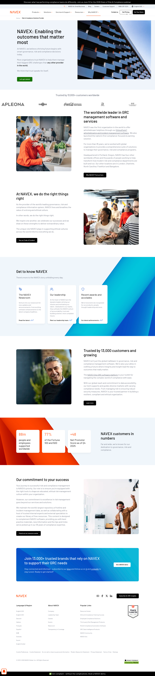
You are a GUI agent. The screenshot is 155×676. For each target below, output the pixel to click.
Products (35, 12)
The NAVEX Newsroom (25, 296)
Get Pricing (125, 12)
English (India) (20, 644)
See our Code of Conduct (27, 240)
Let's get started (25, 79)
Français (19, 626)
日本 (17, 633)
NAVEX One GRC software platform (102, 375)
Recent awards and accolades (91, 296)
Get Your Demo (139, 12)
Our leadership (58, 294)
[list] (138, 6)
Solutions (47, 12)
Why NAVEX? (92, 12)
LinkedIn (95, 569)
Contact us (114, 12)
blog (69, 569)
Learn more (90, 403)
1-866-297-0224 (123, 6)
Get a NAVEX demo (122, 565)
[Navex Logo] (15, 12)
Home (18, 18)
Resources (79, 12)
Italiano (18, 622)
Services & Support (63, 12)
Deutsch (18, 618)
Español (18, 629)
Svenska (18, 636)
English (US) (20, 611)
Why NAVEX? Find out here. (95, 175)
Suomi (18, 640)
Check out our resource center (28, 533)
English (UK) (20, 615)
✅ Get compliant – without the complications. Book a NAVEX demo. (77, 674)
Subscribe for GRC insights (127, 596)
